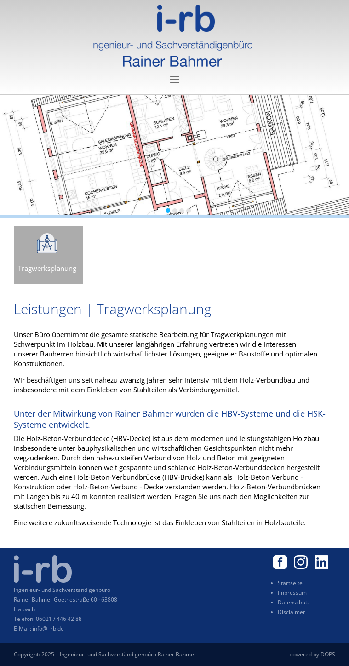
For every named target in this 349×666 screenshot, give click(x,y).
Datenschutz (294, 602)
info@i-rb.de (48, 628)
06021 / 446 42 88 (59, 619)
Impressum (292, 593)
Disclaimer (291, 612)
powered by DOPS (312, 654)
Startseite (290, 583)
